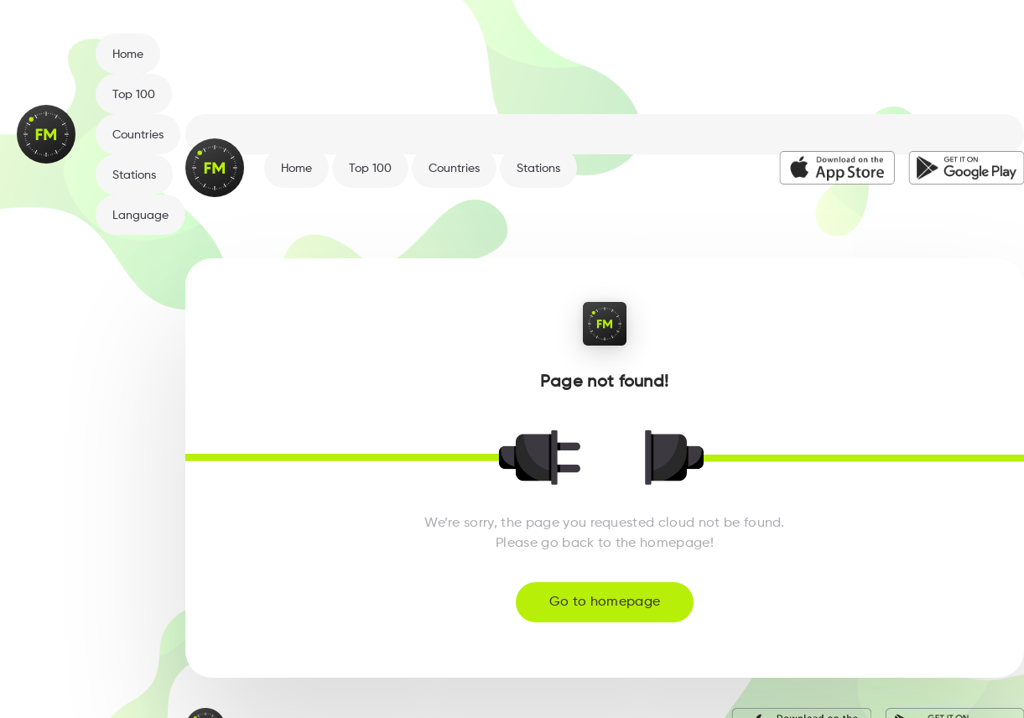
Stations (134, 175)
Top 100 (133, 95)
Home (127, 54)
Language (140, 215)
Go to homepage (604, 602)
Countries (138, 135)
